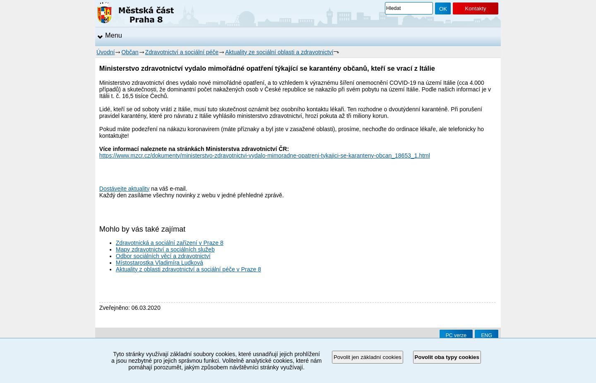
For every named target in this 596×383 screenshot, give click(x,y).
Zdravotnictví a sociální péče (182, 52)
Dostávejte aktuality (124, 188)
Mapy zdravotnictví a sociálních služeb (165, 249)
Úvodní (105, 52)
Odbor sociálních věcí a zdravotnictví (163, 256)
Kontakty (475, 8)
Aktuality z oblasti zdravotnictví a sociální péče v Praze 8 (188, 269)
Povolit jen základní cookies (367, 357)
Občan (129, 52)
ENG (486, 335)
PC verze (456, 335)
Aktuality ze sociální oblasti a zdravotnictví (279, 52)
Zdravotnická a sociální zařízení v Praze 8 (169, 242)
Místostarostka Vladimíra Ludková (159, 262)
